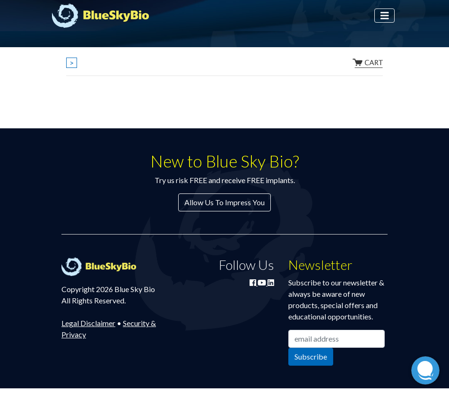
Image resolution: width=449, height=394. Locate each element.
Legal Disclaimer (88, 323)
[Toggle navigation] (384, 15)
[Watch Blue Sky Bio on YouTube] (263, 282)
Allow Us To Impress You (224, 202)
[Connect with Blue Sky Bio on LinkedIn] (271, 282)
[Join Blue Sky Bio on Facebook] (254, 282)
